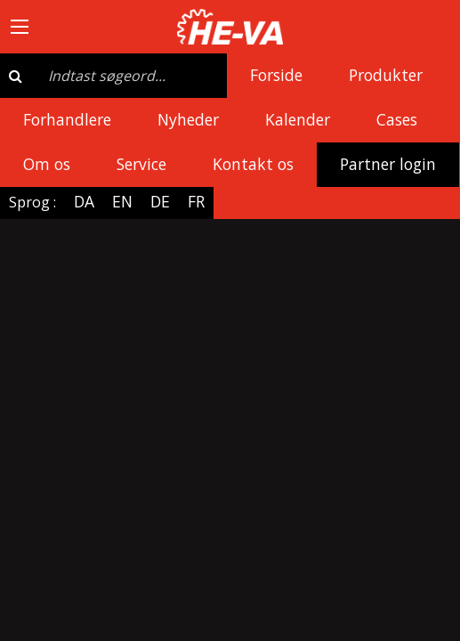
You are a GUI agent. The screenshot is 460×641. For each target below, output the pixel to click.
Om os (46, 163)
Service (141, 163)
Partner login (388, 163)
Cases (396, 119)
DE (160, 201)
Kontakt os (253, 163)
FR (196, 201)
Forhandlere (67, 119)
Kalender (297, 119)
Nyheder (188, 119)
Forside (276, 74)
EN (122, 201)
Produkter (386, 74)
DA (84, 201)
